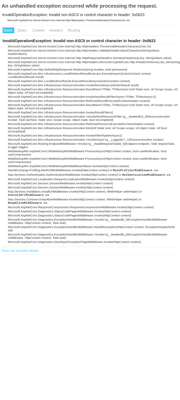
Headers (56, 30)
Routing (74, 30)
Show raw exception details (20, 250)
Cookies (39, 30)
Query (22, 30)
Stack (8, 30)
